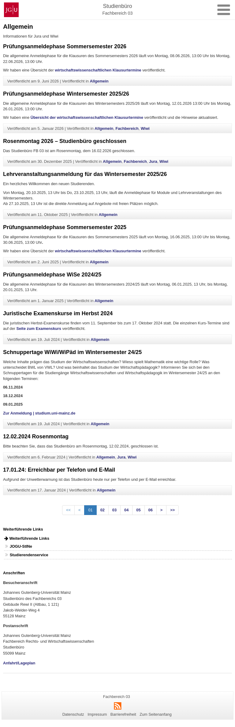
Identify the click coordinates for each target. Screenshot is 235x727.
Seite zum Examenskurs (38, 328)
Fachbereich (126, 128)
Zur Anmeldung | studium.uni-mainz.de (39, 413)
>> (172, 510)
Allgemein (99, 81)
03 (114, 510)
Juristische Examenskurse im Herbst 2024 (58, 313)
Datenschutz (73, 714)
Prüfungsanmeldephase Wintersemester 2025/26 (66, 94)
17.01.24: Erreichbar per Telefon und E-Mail (59, 470)
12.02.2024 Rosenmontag (36, 436)
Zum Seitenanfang (156, 714)
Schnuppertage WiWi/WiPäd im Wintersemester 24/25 (72, 352)
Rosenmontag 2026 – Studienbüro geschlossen (64, 141)
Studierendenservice (29, 555)
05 (138, 510)
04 (126, 510)
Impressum (97, 714)
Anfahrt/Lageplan (19, 663)
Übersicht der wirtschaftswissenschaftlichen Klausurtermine (87, 117)
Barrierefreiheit (123, 714)
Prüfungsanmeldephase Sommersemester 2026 (64, 46)
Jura (153, 161)
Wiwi (145, 128)
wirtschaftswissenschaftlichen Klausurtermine (98, 70)
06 (150, 510)
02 (102, 510)
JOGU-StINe (21, 546)
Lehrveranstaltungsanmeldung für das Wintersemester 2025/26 (85, 174)
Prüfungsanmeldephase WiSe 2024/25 (52, 275)
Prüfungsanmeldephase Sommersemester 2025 (64, 227)
